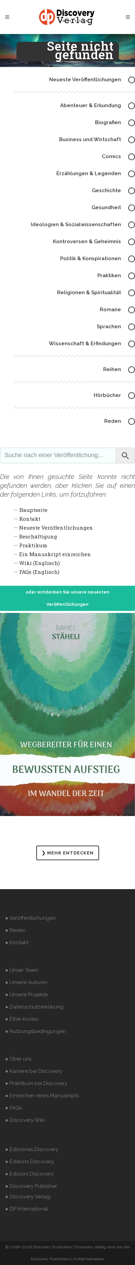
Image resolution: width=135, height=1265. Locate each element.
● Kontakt (16, 942)
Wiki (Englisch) (39, 563)
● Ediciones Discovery (31, 1149)
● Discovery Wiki (25, 1120)
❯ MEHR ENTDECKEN (68, 852)
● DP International (26, 1209)
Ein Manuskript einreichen (55, 554)
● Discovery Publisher (31, 1186)
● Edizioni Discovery (29, 1174)
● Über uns (18, 1059)
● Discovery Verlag (27, 1197)
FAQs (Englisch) (39, 571)
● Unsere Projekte (26, 995)
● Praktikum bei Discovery (36, 1083)
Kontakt (29, 518)
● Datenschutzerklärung (34, 1007)
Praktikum (33, 545)
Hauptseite (33, 509)
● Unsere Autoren (26, 982)
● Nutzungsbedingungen (35, 1031)
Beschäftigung (38, 536)
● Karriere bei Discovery (33, 1071)
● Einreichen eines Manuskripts (42, 1096)
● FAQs (13, 1108)
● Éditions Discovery (29, 1162)
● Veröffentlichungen (30, 918)
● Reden (15, 930)
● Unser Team (21, 970)
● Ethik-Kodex (22, 1019)
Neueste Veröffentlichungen (56, 527)
